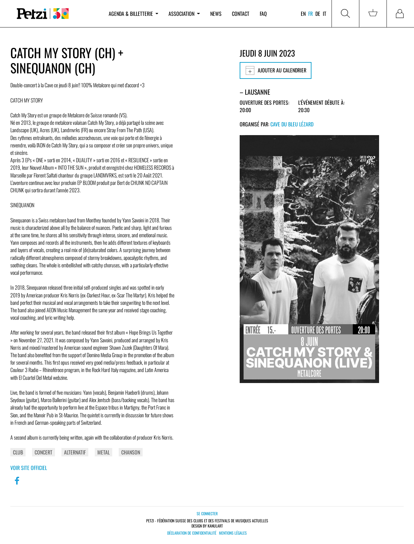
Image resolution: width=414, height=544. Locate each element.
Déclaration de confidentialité (191, 533)
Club (18, 452)
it (324, 13)
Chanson (130, 452)
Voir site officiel (28, 468)
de (317, 13)
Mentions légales (233, 533)
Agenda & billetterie (133, 13)
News (216, 13)
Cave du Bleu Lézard (291, 124)
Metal (103, 452)
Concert (43, 452)
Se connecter (207, 513)
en (303, 13)
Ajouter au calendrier (275, 70)
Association (184, 13)
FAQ (263, 13)
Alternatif (75, 452)
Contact (240, 13)
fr (310, 13)
